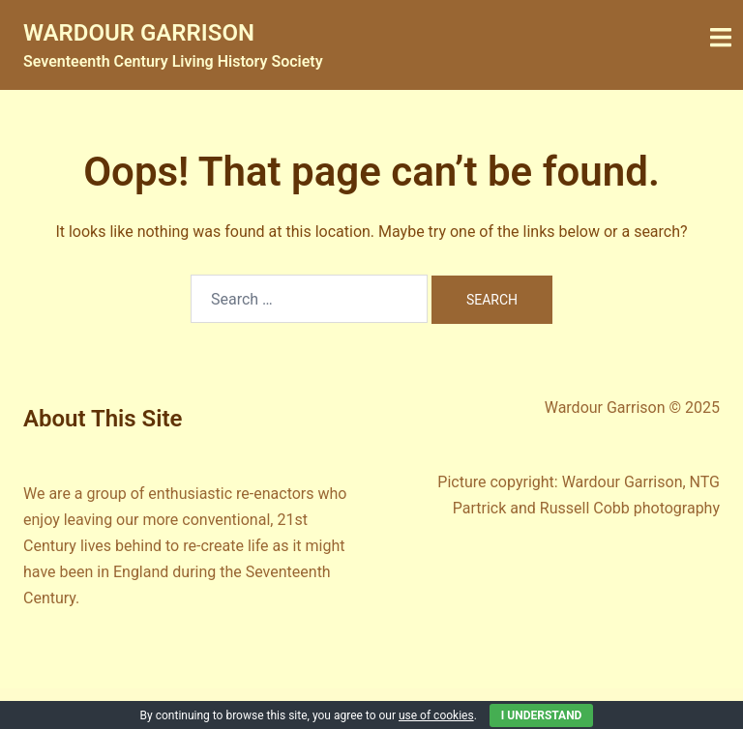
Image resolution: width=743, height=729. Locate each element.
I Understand (541, 715)
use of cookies (436, 715)
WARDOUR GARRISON (138, 32)
